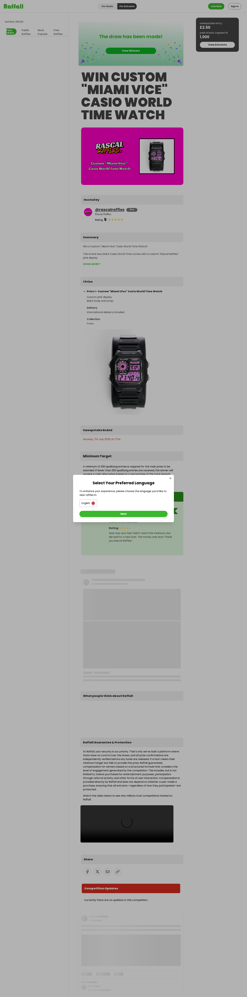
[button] (88, 503)
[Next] (123, 514)
